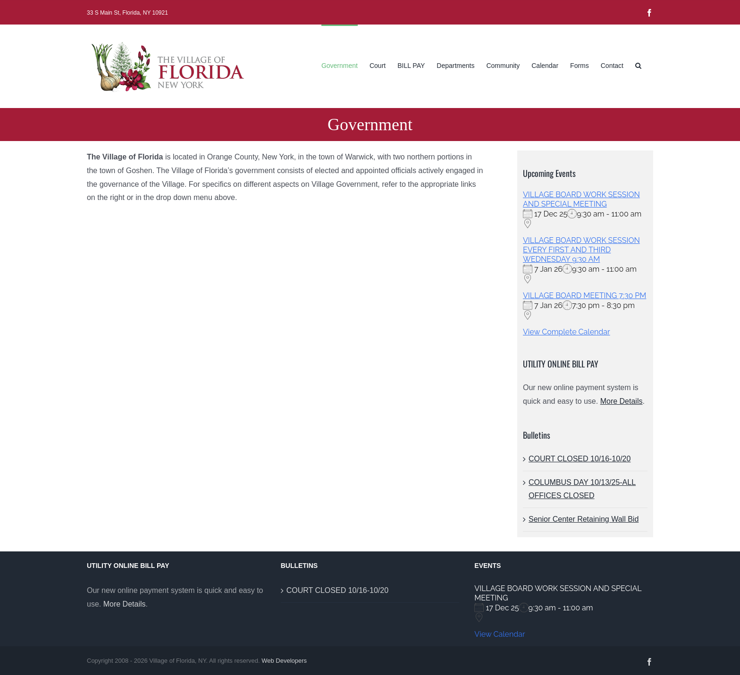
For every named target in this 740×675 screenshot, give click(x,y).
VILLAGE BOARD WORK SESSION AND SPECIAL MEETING (581, 199)
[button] (638, 65)
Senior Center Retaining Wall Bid (584, 519)
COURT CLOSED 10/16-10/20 (580, 459)
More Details (621, 401)
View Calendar (499, 634)
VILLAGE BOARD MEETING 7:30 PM (584, 295)
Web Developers (284, 660)
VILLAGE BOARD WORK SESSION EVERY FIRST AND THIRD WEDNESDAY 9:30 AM (581, 250)
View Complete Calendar (566, 331)
